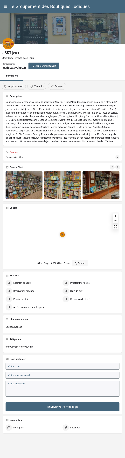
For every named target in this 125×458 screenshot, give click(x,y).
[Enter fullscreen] (115, 227)
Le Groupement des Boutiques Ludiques (49, 6)
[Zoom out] (115, 220)
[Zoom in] (115, 215)
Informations (11, 75)
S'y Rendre (80, 263)
